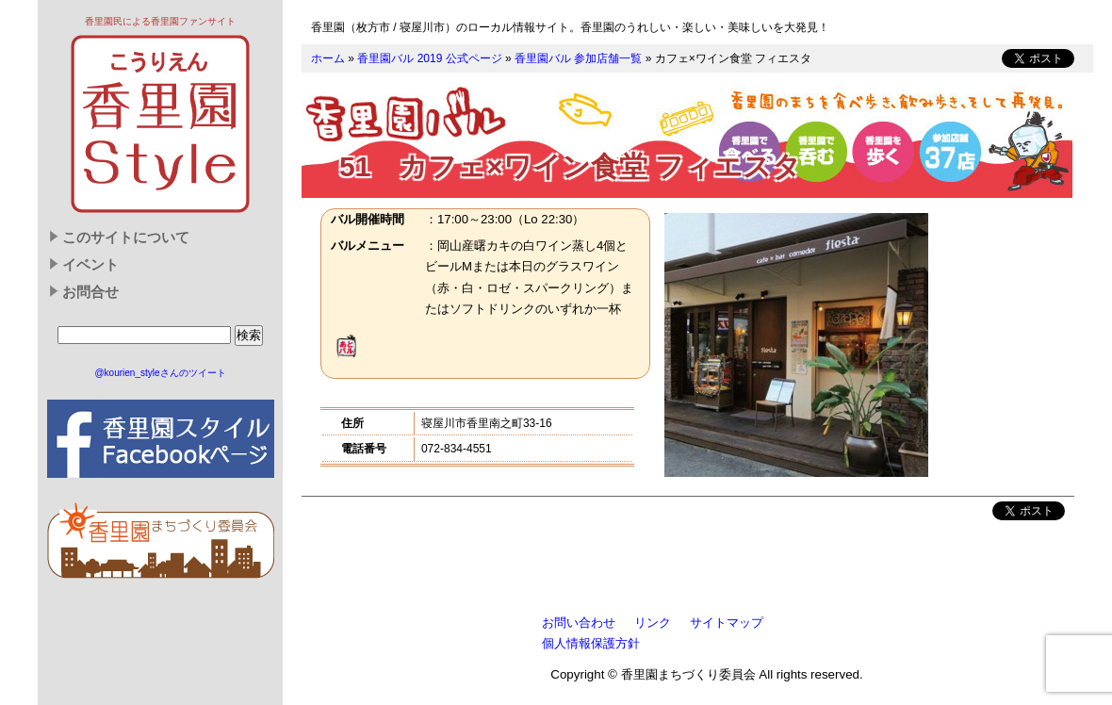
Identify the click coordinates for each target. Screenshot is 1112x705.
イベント (90, 264)
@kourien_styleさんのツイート (159, 373)
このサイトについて (125, 237)
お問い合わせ (578, 622)
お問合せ (90, 292)
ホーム (328, 58)
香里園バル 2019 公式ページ (429, 58)
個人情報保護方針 (591, 643)
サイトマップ (726, 622)
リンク (652, 622)
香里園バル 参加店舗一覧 (578, 58)
